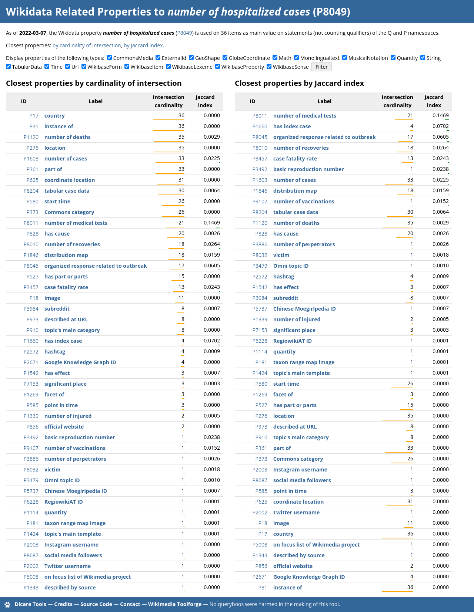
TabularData (27, 66)
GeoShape (207, 57)
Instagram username (71, 544)
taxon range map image (75, 523)
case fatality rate (66, 287)
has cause (57, 233)
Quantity (407, 57)
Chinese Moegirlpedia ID (75, 490)
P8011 (31, 222)
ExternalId (174, 57)
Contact (130, 604)
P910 (33, 330)
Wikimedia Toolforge (174, 604)
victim (52, 469)
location (55, 147)
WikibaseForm (104, 66)
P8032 (31, 469)
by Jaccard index (143, 45)
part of (53, 169)
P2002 (31, 565)
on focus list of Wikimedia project (87, 576)
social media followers (73, 555)
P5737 (31, 490)
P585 (33, 405)
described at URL (66, 319)
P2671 (31, 362)
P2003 (31, 544)
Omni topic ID (62, 480)
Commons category (69, 212)
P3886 (31, 458)
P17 (34, 115)
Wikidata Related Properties (78, 11)
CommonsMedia (133, 57)
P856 (33, 426)
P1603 (31, 158)
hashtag (54, 351)
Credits (63, 604)
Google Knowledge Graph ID (80, 362)
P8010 (31, 244)
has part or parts (66, 276)
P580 (33, 201)
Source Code (96, 604)
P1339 (31, 415)
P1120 (31, 137)
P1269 (31, 394)
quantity (55, 512)
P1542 (31, 372)
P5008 (31, 576)
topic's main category (72, 330)
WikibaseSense (291, 66)
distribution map (66, 254)
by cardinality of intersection (87, 45)
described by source (70, 587)
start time (57, 201)
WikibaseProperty (242, 66)
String (434, 57)
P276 (33, 147)
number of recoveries (72, 244)
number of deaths (67, 137)
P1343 (31, 587)
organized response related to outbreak (95, 265)
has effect (57, 372)
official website (64, 426)
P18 (34, 297)
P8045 (31, 265)
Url (75, 66)
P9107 (31, 448)
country (54, 115)
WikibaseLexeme (192, 66)
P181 (33, 523)
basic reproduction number (79, 437)
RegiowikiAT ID (63, 501)
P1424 (31, 533)
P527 (33, 276)
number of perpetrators (75, 458)
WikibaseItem (147, 66)
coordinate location (69, 179)
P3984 (31, 308)
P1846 (31, 254)
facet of (54, 394)
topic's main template (72, 533)
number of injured (67, 415)
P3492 (31, 437)
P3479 (31, 480)
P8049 (184, 32)
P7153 (31, 383)
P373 (33, 212)
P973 (33, 319)
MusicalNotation (368, 57)
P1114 (31, 512)
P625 (33, 179)
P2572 (31, 351)
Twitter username (67, 565)
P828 (33, 233)
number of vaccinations (75, 448)
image (52, 297)
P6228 (31, 501)
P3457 (31, 287)
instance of (58, 126)
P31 (34, 126)
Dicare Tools (30, 604)
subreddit (57, 308)
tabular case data (67, 190)
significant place (65, 383)
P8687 (31, 555)
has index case (63, 340)
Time (57, 66)
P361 (33, 169)
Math (285, 57)
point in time (61, 405)
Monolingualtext (320, 57)
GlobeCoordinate (249, 57)
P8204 (31, 190)
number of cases (65, 158)
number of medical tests (75, 222)
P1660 (31, 340)
